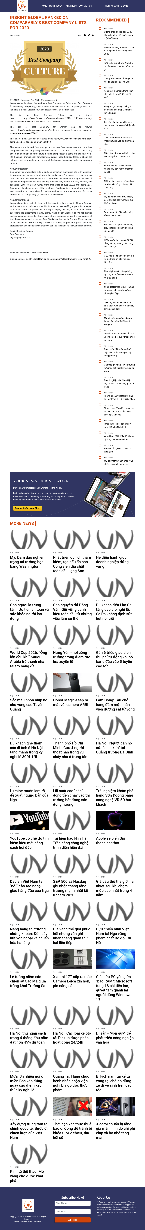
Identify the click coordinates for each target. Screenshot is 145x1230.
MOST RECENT (56, 6)
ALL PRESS (71, 6)
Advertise (37, 1222)
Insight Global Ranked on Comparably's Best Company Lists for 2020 (59, 259)
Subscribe (72, 1220)
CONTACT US (85, 6)
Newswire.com (49, 100)
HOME (44, 6)
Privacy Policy (26, 1222)
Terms (16, 1222)
